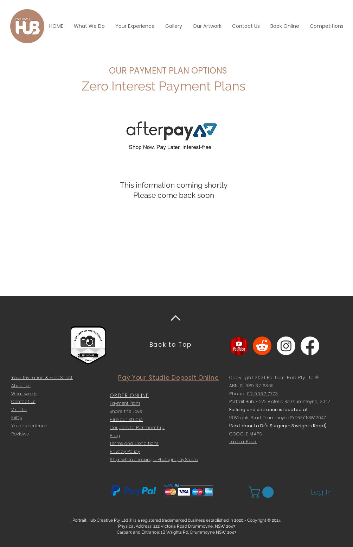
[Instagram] (286, 346)
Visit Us (19, 410)
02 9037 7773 (262, 394)
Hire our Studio (126, 419)
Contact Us (23, 401)
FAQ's (16, 418)
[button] (262, 492)
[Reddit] (262, 346)
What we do (24, 394)
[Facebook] (310, 346)
